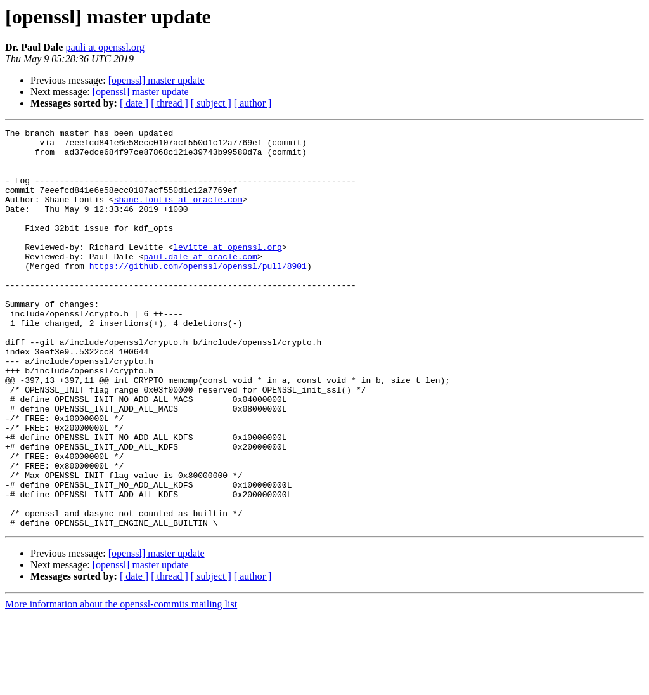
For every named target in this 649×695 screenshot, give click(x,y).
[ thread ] (169, 103)
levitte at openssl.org (227, 271)
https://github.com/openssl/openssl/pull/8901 (198, 294)
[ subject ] (211, 103)
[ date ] (134, 103)
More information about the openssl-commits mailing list (121, 684)
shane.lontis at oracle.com (178, 214)
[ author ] (253, 103)
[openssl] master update (156, 80)
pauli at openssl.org (105, 47)
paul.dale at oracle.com (200, 283)
